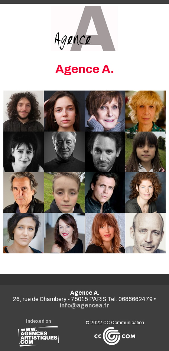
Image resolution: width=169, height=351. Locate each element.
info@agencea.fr (84, 305)
